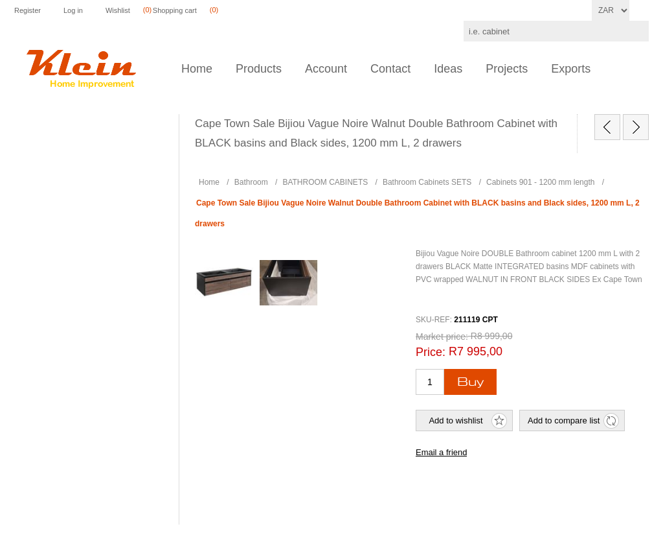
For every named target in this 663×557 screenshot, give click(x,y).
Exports (570, 68)
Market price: (442, 336)
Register (27, 10)
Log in (73, 10)
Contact (390, 68)
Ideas (448, 68)
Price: (430, 352)
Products (259, 68)
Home (196, 68)
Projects (507, 68)
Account (326, 68)
